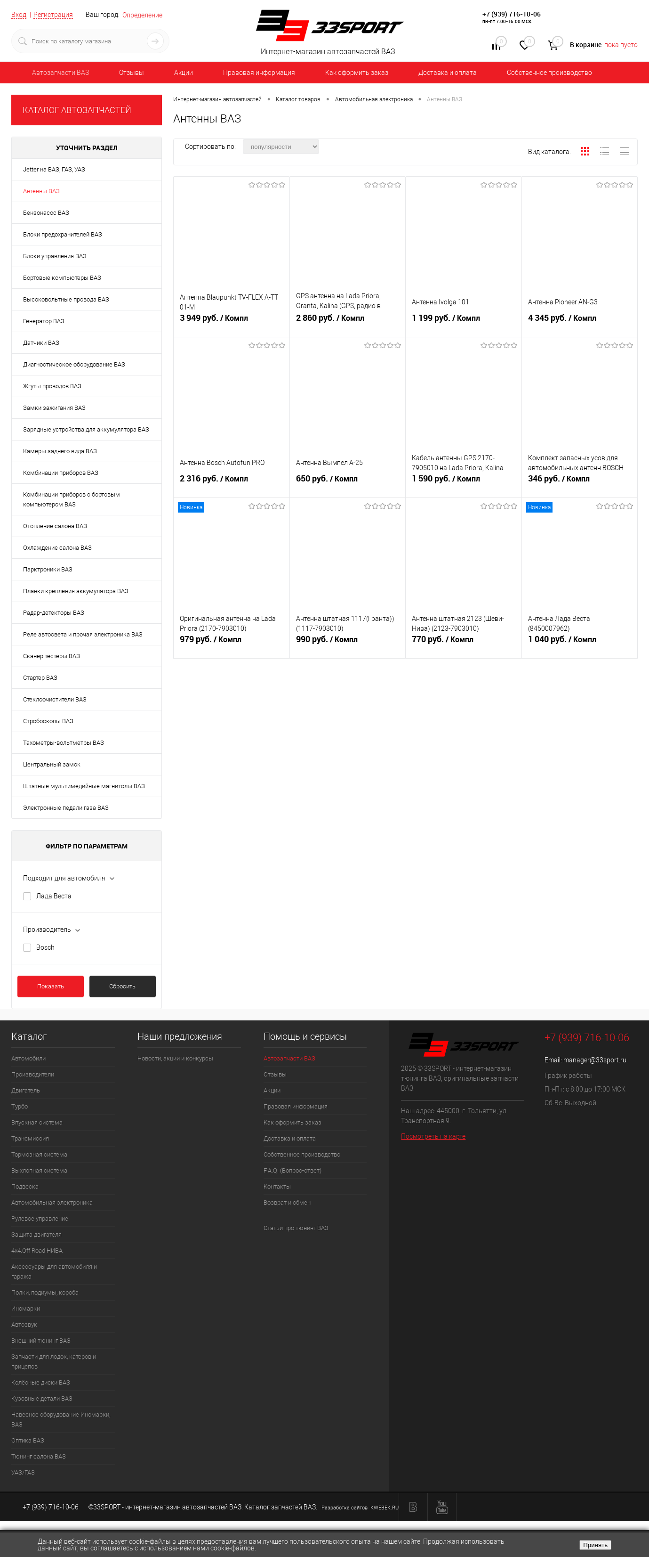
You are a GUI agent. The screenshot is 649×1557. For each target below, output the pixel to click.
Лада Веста (54, 896)
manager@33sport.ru (594, 1060)
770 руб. (463, 643)
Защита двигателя (36, 1234)
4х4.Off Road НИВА (37, 1250)
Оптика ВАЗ (27, 1440)
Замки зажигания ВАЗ (54, 407)
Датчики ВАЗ (41, 342)
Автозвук (24, 1324)
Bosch (45, 947)
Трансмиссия (30, 1138)
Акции (183, 72)
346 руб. (580, 482)
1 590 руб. (463, 482)
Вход (18, 14)
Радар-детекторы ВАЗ (53, 612)
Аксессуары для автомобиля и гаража (54, 1271)
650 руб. (348, 482)
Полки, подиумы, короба (45, 1292)
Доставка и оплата (447, 72)
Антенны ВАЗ (41, 191)
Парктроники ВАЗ (47, 569)
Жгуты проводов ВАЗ (52, 386)
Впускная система (37, 1122)
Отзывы (131, 72)
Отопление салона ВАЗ (55, 526)
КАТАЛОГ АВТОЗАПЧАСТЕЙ (77, 110)
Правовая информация (259, 72)
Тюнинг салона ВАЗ (38, 1456)
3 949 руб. (231, 322)
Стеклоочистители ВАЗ (55, 699)
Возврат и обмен (287, 1202)
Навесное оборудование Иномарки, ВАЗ (60, 1419)
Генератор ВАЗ (43, 321)
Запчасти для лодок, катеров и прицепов (53, 1361)
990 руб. (348, 643)
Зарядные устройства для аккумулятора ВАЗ (86, 429)
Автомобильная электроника (52, 1202)
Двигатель (25, 1090)
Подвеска (25, 1186)
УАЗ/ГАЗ (23, 1472)
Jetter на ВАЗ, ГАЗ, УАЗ (54, 169)
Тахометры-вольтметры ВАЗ (63, 742)
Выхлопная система (39, 1170)
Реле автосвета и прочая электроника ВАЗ (83, 634)
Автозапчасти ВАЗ (60, 72)
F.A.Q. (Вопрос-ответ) (292, 1170)
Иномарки (25, 1308)
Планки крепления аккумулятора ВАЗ (75, 591)
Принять (595, 1545)
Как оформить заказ (356, 72)
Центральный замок (51, 764)
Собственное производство (549, 72)
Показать (50, 986)
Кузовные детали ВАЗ (41, 1398)
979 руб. (231, 643)
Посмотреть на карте (433, 1136)
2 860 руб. (348, 322)
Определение (142, 15)
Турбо (19, 1106)
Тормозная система (39, 1154)
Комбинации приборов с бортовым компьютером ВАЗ (71, 499)
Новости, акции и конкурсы (175, 1058)
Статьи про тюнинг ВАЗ (296, 1227)
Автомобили (28, 1058)
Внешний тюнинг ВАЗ (41, 1340)
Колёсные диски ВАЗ (40, 1382)
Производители (32, 1074)
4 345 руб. (580, 322)
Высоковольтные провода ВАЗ (66, 299)
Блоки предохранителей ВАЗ (62, 234)
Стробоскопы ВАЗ (48, 721)
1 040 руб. (580, 643)
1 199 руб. (463, 322)
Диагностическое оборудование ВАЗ (74, 364)
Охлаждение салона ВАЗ (57, 547)
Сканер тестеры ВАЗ (51, 656)
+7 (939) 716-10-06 (511, 13)
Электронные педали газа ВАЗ (66, 807)
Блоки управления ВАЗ (55, 256)
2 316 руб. (231, 482)
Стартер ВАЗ (40, 677)
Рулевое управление (39, 1218)
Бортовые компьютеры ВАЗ (62, 277)
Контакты (277, 1186)
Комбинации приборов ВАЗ (60, 472)
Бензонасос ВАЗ (46, 212)
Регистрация (53, 14)
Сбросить (122, 986)
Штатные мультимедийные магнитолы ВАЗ (84, 786)
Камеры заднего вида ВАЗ (60, 451)
